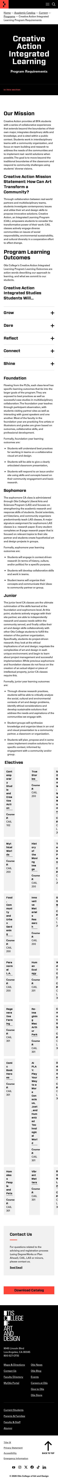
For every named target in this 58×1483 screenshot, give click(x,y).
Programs (9, 16)
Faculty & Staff (12, 1422)
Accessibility (10, 1453)
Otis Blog (36, 1370)
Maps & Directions (14, 1364)
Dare (8, 326)
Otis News (36, 1364)
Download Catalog (29, 1290)
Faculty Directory (13, 1376)
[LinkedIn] (44, 1467)
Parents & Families (14, 1416)
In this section (12, 90)
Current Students (13, 1409)
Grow (9, 313)
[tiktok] (38, 1467)
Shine (9, 364)
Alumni (8, 1428)
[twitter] (26, 1467)
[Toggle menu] (47, 4)
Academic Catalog (24, 12)
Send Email (16, 1267)
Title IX (7, 1442)
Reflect (11, 338)
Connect (12, 351)
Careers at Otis (39, 1382)
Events (35, 1376)
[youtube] (13, 1467)
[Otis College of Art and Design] (4, 4)
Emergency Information (16, 1458)
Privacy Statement (13, 1447)
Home (7, 12)
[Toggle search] (54, 4)
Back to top (48, 1453)
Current (43, 12)
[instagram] (20, 1467)
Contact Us (10, 1370)
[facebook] (32, 1467)
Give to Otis (37, 1389)
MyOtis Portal (11, 1382)
